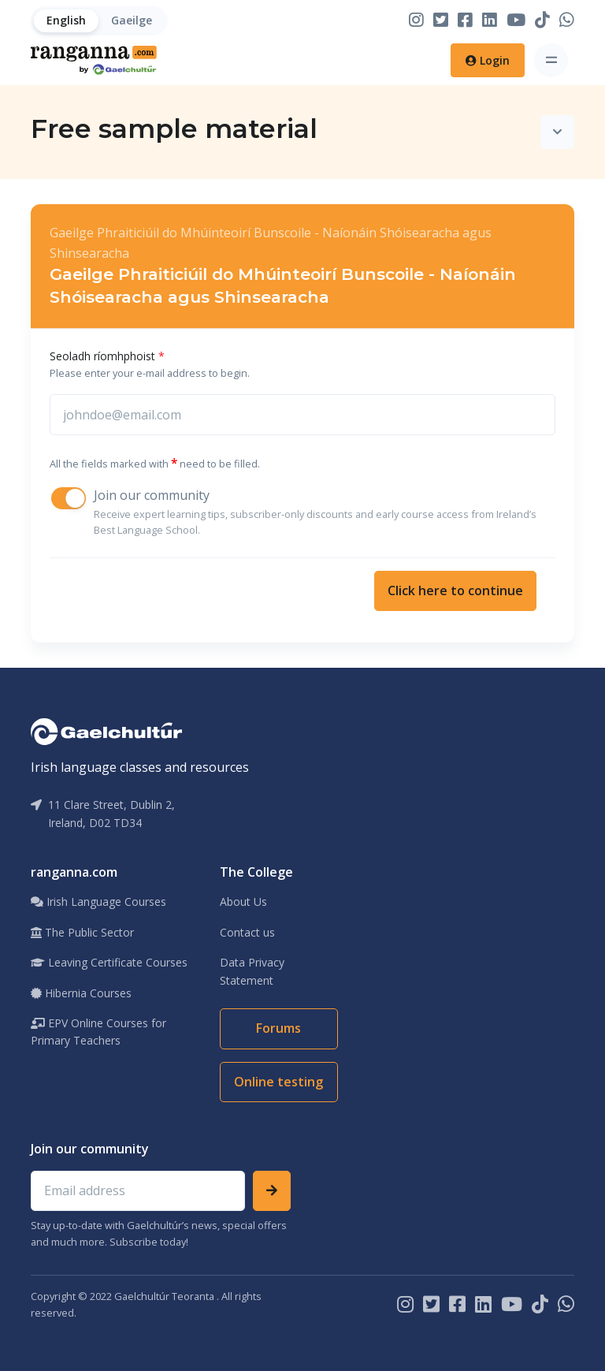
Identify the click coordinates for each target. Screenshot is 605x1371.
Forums (278, 1028)
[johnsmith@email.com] (302, 414)
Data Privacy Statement (252, 971)
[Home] (94, 60)
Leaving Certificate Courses (109, 962)
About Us (243, 901)
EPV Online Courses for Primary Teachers (98, 1031)
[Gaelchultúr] (106, 730)
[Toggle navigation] (551, 60)
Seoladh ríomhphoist (107, 355)
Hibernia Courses (81, 992)
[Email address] (138, 1191)
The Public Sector (82, 932)
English (66, 20)
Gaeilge (131, 20)
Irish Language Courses (98, 901)
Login (488, 60)
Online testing (278, 1081)
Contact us (247, 932)
